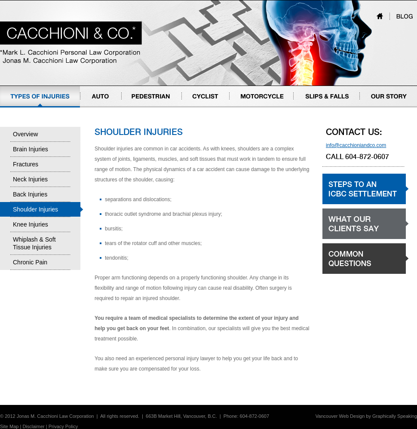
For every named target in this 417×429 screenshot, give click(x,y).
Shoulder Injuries (35, 209)
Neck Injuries (30, 179)
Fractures (25, 164)
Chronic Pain (30, 262)
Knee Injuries (30, 224)
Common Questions (345, 273)
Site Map (9, 426)
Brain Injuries (30, 149)
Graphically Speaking (394, 416)
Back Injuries (30, 194)
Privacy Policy (63, 426)
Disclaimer (33, 426)
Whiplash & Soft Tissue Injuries (34, 243)
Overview (25, 134)
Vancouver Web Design (340, 416)
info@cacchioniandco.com (356, 145)
